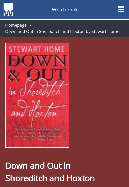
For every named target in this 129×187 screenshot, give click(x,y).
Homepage (16, 25)
